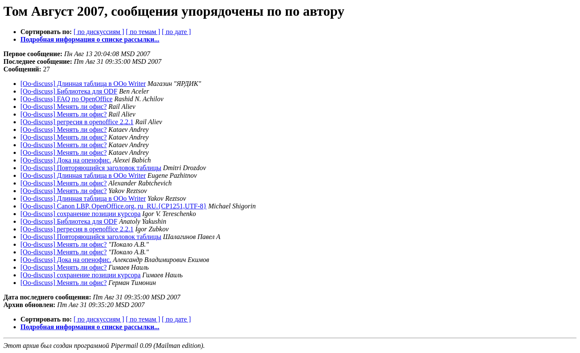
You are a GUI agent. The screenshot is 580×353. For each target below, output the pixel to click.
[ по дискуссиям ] (99, 31)
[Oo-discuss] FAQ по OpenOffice (66, 98)
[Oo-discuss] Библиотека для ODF (68, 91)
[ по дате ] (176, 31)
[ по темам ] (143, 31)
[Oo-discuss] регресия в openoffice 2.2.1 (77, 121)
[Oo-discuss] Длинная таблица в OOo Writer (83, 83)
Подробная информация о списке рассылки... (89, 39)
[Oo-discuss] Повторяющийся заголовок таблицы (90, 167)
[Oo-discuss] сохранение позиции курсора (80, 213)
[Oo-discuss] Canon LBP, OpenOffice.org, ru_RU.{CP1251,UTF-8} (113, 206)
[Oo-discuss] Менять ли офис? (63, 106)
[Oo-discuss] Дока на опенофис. (65, 160)
